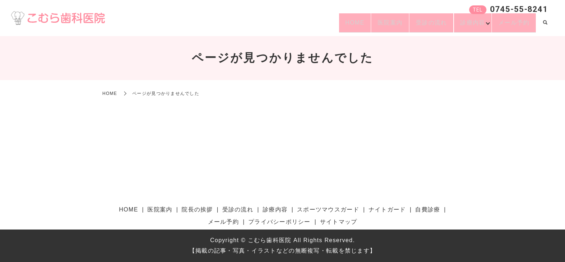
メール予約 (511, 25)
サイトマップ (338, 222)
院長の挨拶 (197, 209)
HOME (334, 25)
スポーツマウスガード (328, 209)
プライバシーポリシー (279, 222)
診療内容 (466, 25)
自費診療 (427, 209)
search (545, 26)
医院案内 (374, 25)
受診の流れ (420, 25)
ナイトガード (387, 209)
